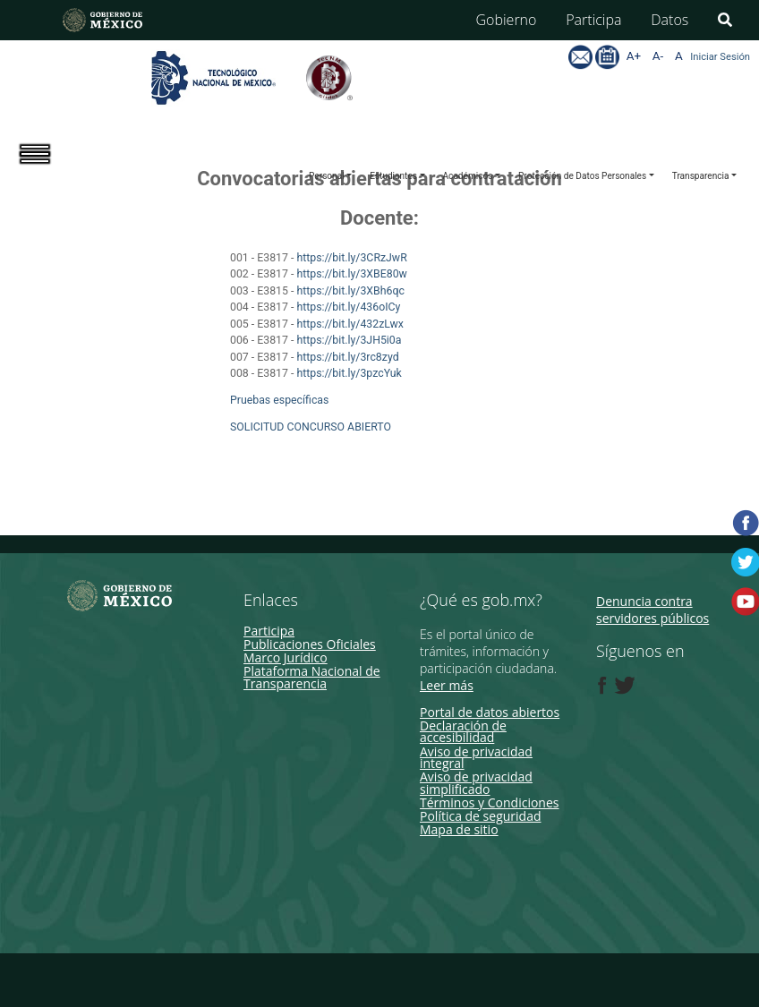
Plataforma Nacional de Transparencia (311, 676)
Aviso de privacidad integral (476, 757)
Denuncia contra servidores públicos (652, 610)
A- (657, 56)
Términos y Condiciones (489, 802)
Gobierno (506, 20)
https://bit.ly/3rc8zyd (348, 357)
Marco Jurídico (285, 657)
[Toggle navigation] (47, 169)
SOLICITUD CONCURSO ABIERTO (310, 427)
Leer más (446, 685)
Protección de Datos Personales (582, 176)
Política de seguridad (481, 815)
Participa (593, 20)
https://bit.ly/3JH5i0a (348, 340)
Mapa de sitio (459, 829)
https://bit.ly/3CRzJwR (352, 258)
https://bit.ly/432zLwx (350, 324)
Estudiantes (393, 176)
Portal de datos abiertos (489, 712)
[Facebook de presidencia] (602, 686)
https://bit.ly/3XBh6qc (351, 291)
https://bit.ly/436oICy (349, 307)
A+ (634, 56)
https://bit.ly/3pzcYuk (350, 373)
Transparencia (700, 176)
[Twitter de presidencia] (624, 686)
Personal (327, 176)
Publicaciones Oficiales (309, 644)
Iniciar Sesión (720, 57)
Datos (669, 20)
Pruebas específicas (279, 400)
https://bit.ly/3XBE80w (352, 274)
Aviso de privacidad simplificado (476, 782)
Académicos (468, 176)
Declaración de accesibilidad (463, 731)
